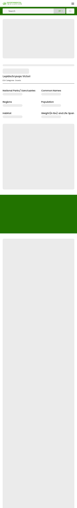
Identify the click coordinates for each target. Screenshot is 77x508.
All (59, 11)
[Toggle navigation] (73, 3)
